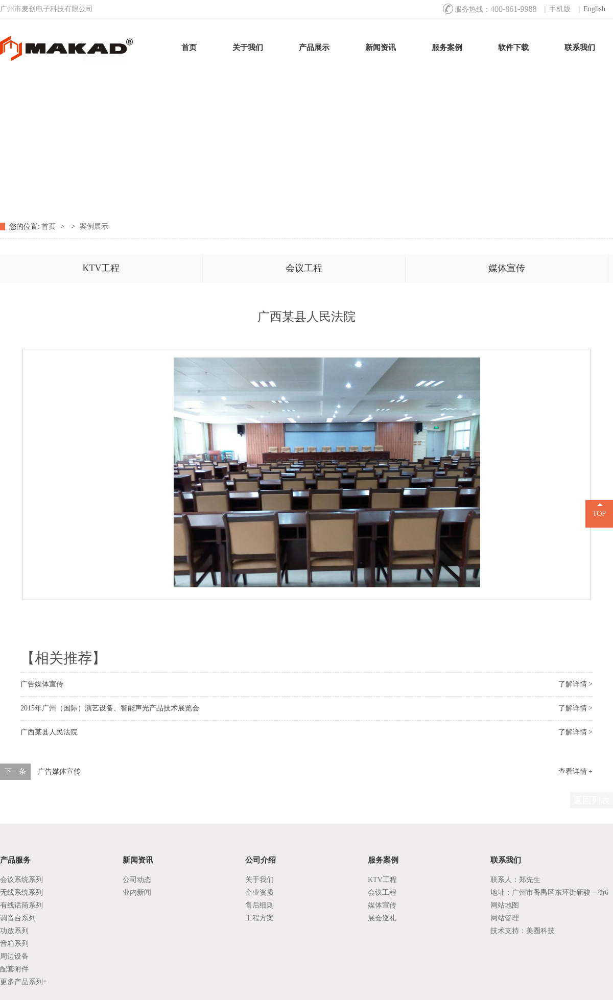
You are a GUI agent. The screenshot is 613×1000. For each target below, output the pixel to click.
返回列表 (591, 800)
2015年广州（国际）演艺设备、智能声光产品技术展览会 (109, 708)
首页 (189, 47)
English (594, 9)
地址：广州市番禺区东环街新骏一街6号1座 (549, 894)
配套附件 (14, 969)
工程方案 (259, 918)
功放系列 (14, 931)
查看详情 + (575, 771)
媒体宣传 (506, 268)
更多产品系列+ (23, 982)
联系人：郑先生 (515, 880)
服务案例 (447, 47)
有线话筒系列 (21, 905)
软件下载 (513, 47)
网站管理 (504, 918)
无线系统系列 (21, 892)
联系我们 (579, 47)
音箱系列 (14, 943)
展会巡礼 (382, 918)
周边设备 (14, 956)
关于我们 (247, 47)
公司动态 (137, 880)
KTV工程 (101, 268)
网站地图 (504, 905)
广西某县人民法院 (49, 732)
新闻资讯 (380, 47)
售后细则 (259, 905)
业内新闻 (137, 892)
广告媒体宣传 (41, 684)
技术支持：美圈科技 (522, 931)
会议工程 (304, 268)
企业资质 (259, 892)
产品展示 (314, 47)
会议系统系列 (21, 880)
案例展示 (94, 226)
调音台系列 (18, 918)
